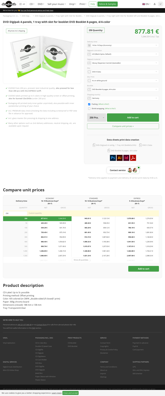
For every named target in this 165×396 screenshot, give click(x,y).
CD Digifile (39, 349)
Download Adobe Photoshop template (113, 158)
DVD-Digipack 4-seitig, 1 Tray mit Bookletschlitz (116, 145)
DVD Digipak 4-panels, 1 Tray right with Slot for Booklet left (60, 16)
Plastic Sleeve (40, 380)
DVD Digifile (39, 366)
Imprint (103, 373)
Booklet (90, 85)
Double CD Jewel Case (43, 346)
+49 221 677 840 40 (24, 324)
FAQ (33, 328)
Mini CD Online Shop (11, 370)
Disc (88, 68)
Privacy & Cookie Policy (109, 349)
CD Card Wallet (41, 360)
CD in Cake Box (41, 343)
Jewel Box (39, 373)
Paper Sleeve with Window (45, 376)
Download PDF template (133, 158)
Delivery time (92, 41)
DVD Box (38, 363)
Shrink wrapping (98, 108)
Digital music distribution (12, 367)
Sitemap (103, 377)
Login (154, 4)
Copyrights (104, 346)
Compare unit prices (122, 126)
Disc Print (90, 77)
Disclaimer (104, 353)
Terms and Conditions (108, 367)
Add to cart (133, 117)
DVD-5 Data (147, 145)
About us (103, 370)
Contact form (41, 324)
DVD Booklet (72, 346)
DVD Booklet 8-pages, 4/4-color (124, 150)
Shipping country (93, 94)
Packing (95, 104)
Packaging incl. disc (11, 16)
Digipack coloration (94, 50)
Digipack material (93, 59)
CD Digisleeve (40, 356)
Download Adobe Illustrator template (120, 158)
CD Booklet (72, 343)
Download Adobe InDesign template (126, 158)
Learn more (57, 393)
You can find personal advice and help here (36, 10)
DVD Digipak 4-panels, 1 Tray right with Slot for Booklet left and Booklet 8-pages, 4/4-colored (124, 16)
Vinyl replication (9, 343)
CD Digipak (39, 353)
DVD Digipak (27, 16)
